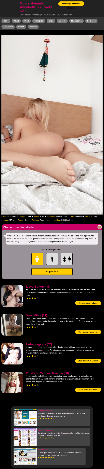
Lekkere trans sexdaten (88, 303)
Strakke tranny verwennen (88, 361)
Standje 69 (38, 21)
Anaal (16, 21)
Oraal (26, 21)
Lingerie (62, 21)
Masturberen (76, 21)
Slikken (21, 27)
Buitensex (91, 21)
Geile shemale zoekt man (88, 332)
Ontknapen (8, 27)
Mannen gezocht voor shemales (71, 6)
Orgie (51, 21)
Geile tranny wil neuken (88, 390)
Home (6, 21)
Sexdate (33, 27)
